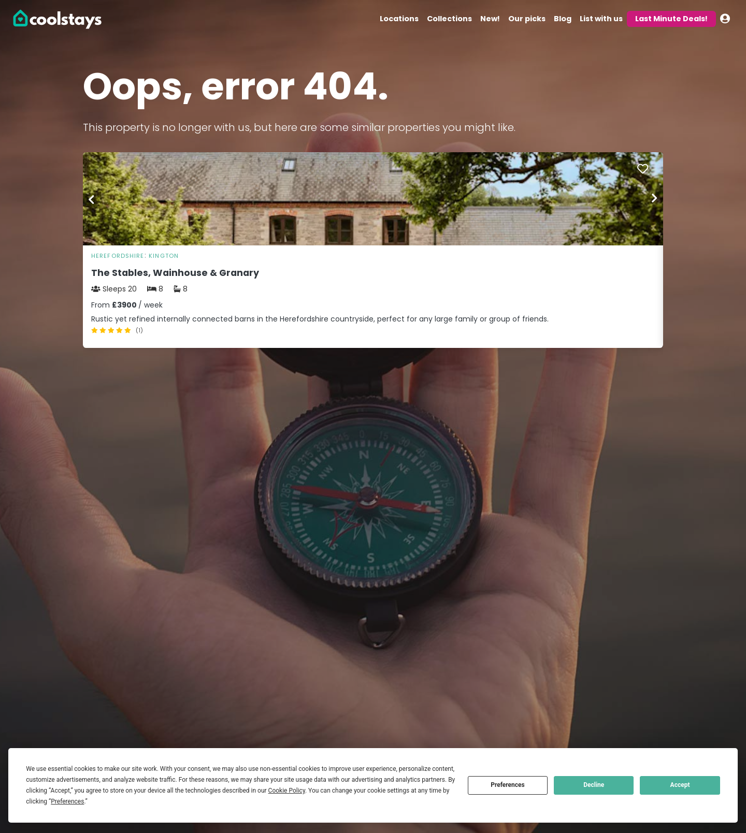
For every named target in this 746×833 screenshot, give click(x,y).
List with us (601, 18)
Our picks (527, 18)
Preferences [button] (67, 801)
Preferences (508, 784)
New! (490, 18)
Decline (593, 784)
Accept (680, 784)
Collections (449, 18)
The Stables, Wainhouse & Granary (175, 273)
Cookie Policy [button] (286, 790)
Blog (562, 18)
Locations (399, 18)
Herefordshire (118, 256)
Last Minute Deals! (671, 18)
